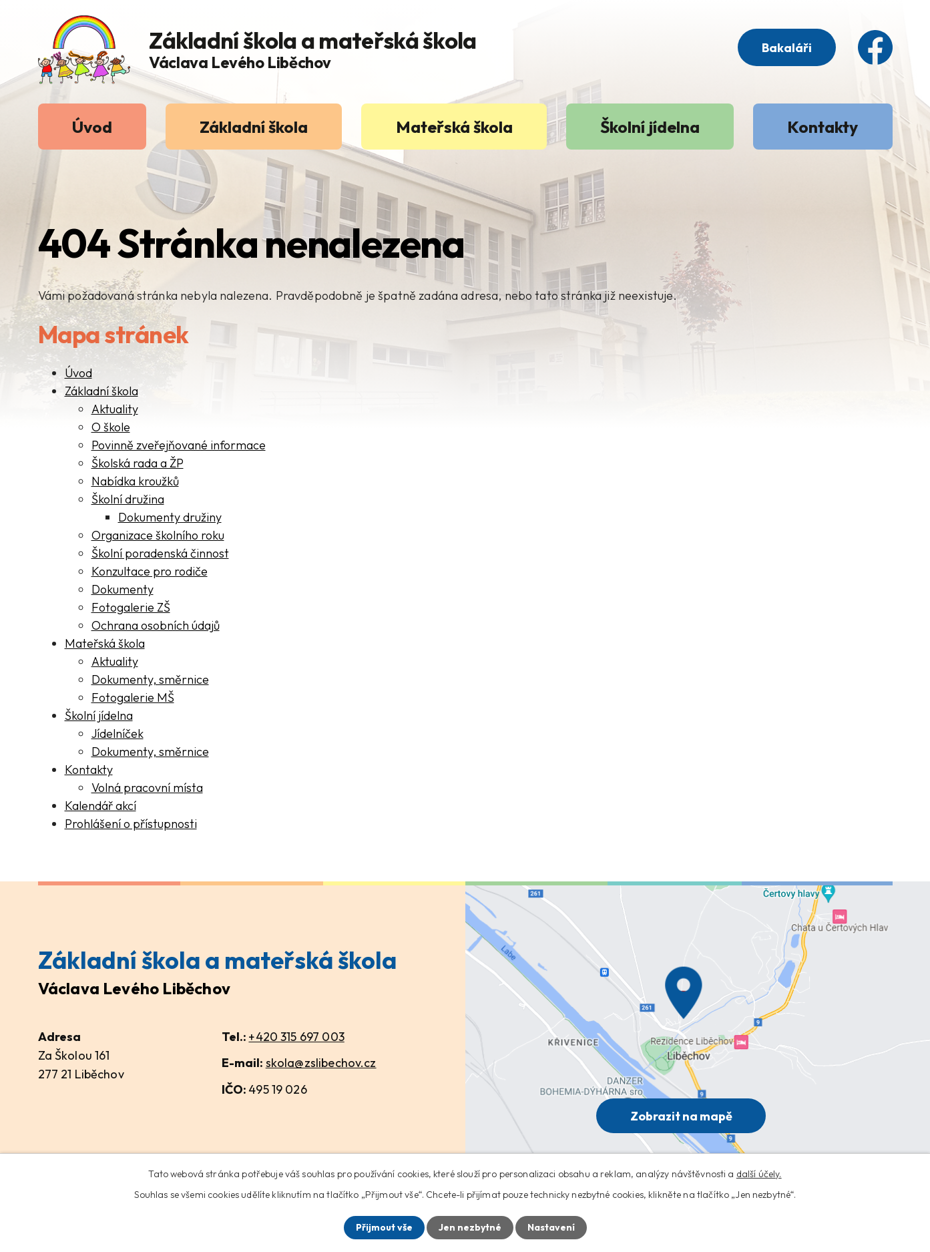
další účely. (759, 1174)
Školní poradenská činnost (160, 553)
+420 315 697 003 (296, 1036)
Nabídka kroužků (135, 481)
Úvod (92, 126)
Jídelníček (117, 733)
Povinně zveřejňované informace (178, 445)
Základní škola (254, 126)
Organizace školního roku (157, 535)
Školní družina (127, 499)
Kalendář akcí (100, 805)
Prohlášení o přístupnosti (131, 823)
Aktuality (114, 409)
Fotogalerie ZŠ (130, 607)
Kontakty (822, 126)
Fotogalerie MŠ (132, 697)
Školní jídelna (650, 126)
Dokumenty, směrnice (150, 679)
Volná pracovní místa (147, 787)
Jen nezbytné (470, 1227)
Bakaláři (787, 47)
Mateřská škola (454, 126)
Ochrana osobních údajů (155, 625)
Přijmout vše (384, 1227)
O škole (110, 427)
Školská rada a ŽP (137, 463)
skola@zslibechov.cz (321, 1062)
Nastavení (551, 1227)
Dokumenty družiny (170, 517)
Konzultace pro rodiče (149, 571)
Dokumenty (122, 589)
